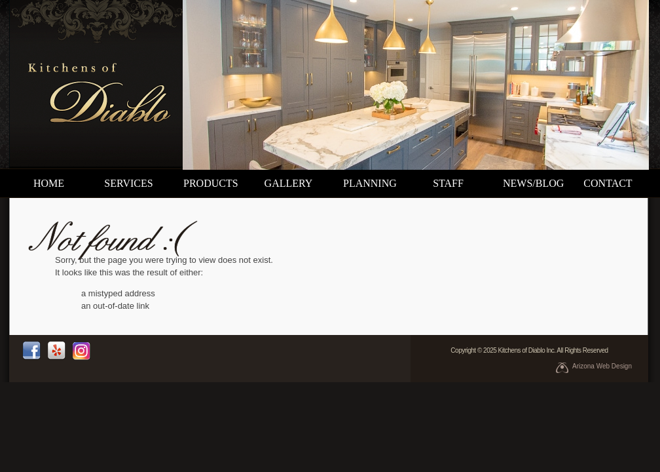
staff (448, 183)
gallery (289, 183)
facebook (31, 351)
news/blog (533, 183)
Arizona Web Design (602, 366)
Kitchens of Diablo (96, 84)
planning (370, 183)
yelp (56, 351)
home (48, 183)
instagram (81, 351)
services (128, 183)
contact (607, 183)
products (210, 183)
